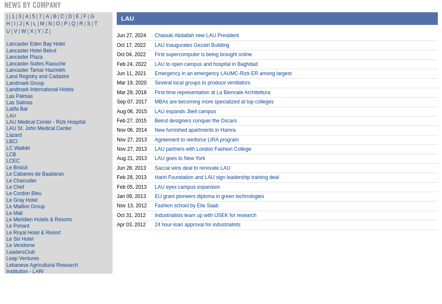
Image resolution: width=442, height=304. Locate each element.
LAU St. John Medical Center (39, 128)
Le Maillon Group (25, 206)
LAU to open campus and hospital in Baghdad (206, 64)
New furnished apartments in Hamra (195, 130)
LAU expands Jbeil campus (185, 111)
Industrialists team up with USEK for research (205, 215)
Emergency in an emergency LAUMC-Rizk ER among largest (223, 73)
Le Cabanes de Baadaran (35, 174)
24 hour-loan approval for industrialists (197, 225)
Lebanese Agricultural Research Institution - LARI (42, 268)
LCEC (13, 161)
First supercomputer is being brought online (203, 54)
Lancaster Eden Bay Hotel (35, 44)
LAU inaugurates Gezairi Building (192, 45)
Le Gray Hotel (22, 200)
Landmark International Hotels (40, 89)
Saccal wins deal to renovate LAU (192, 168)
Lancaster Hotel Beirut (31, 51)
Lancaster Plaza (24, 57)
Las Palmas (19, 96)
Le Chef (15, 187)
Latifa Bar (17, 109)
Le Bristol (16, 168)
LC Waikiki (18, 148)
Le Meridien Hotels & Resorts (39, 220)
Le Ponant (17, 226)
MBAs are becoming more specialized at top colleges (214, 102)
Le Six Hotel (20, 239)
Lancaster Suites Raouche (36, 64)
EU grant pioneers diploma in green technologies (209, 196)
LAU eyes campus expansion (187, 187)
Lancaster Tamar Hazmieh (35, 70)
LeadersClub (20, 252)
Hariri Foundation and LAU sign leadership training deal (217, 177)
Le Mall (14, 213)
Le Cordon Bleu (23, 193)
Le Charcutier (21, 181)
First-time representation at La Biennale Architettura (212, 92)
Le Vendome (20, 245)
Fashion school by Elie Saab (186, 206)
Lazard (14, 135)
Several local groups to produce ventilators (202, 83)
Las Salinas (19, 103)
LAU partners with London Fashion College (203, 149)
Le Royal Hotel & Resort (33, 233)
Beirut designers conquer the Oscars (196, 121)
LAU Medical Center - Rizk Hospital (46, 122)
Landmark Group (25, 83)
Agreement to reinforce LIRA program (196, 140)
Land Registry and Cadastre (37, 76)
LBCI (12, 141)
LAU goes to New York (180, 158)
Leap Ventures (22, 258)
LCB (11, 154)
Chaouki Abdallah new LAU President (196, 35)
